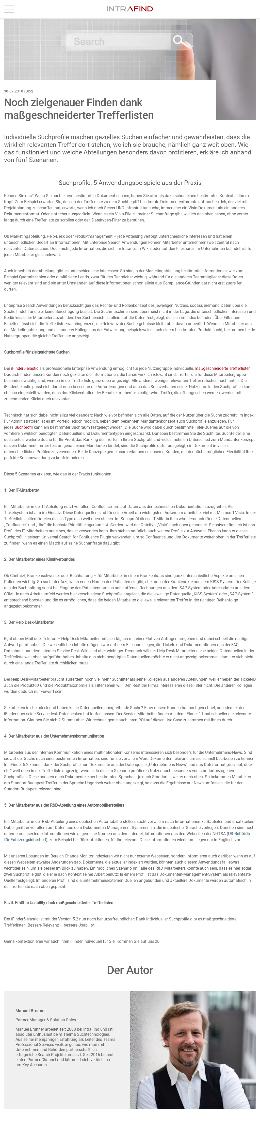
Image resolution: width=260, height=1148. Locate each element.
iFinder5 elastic (24, 368)
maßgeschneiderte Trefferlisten (223, 368)
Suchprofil (23, 427)
